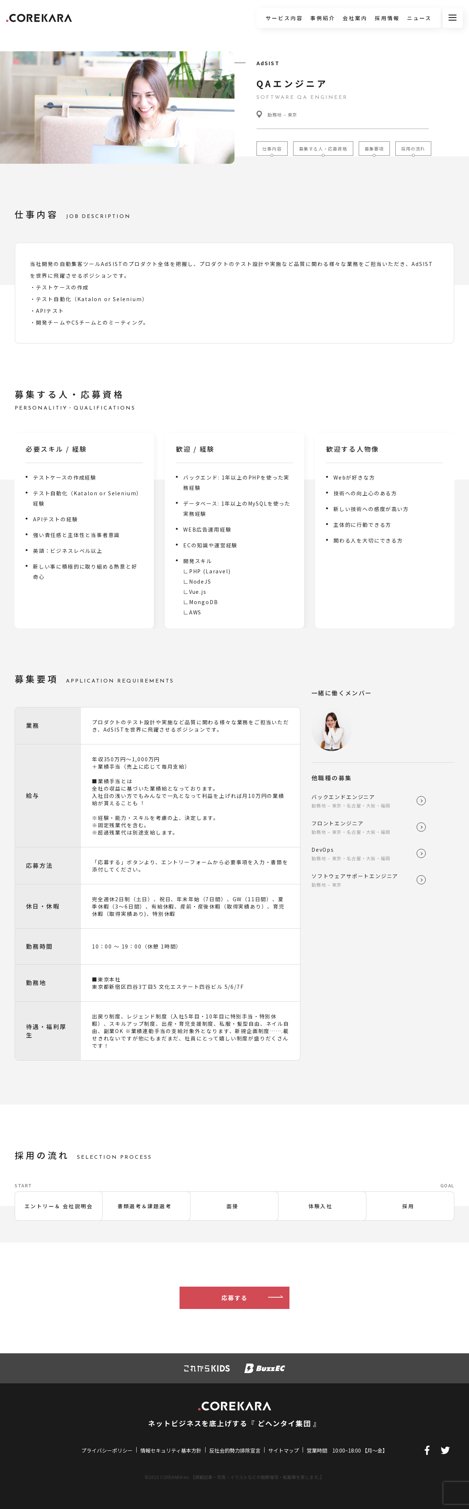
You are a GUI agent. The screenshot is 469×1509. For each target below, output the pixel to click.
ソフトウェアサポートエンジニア (364, 880)
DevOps (364, 853)
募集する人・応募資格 (323, 148)
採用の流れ (413, 148)
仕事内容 (272, 148)
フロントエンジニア (364, 827)
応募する (234, 1300)
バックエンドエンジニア (364, 801)
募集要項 (374, 148)
